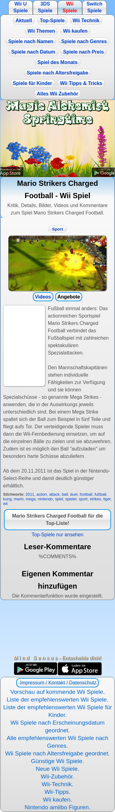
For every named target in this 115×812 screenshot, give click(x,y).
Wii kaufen (75, 31)
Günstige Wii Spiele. (57, 761)
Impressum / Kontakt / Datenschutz (57, 682)
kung (7, 499)
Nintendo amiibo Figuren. (57, 807)
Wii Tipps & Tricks (81, 83)
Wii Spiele (70, 7)
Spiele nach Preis (83, 51)
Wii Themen (41, 31)
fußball (100, 494)
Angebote (68, 296)
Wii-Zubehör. (57, 776)
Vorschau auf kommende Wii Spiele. (57, 692)
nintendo (45, 499)
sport (83, 499)
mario (19, 499)
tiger (107, 499)
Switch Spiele (94, 7)
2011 (29, 494)
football (86, 494)
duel (73, 494)
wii (5, 503)
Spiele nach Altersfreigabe (57, 72)
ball (65, 494)
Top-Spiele (52, 20)
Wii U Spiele (20, 7)
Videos (43, 296)
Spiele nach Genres (84, 41)
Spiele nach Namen (30, 41)
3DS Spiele (45, 7)
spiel (59, 499)
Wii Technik (86, 20)
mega (31, 499)
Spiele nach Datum (33, 51)
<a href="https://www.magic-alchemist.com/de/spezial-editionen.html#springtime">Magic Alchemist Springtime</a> (57, 138)
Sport (57, 229)
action (41, 494)
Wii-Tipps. (57, 792)
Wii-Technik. (57, 784)
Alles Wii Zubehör (57, 93)
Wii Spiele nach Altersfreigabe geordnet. (57, 753)
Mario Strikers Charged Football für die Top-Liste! (57, 519)
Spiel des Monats (57, 62)
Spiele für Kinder (32, 83)
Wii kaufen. (57, 799)
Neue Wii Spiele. (57, 769)
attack (54, 494)
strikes (95, 499)
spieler (71, 499)
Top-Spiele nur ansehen (57, 534)
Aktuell (24, 20)
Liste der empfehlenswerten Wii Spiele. (58, 699)
